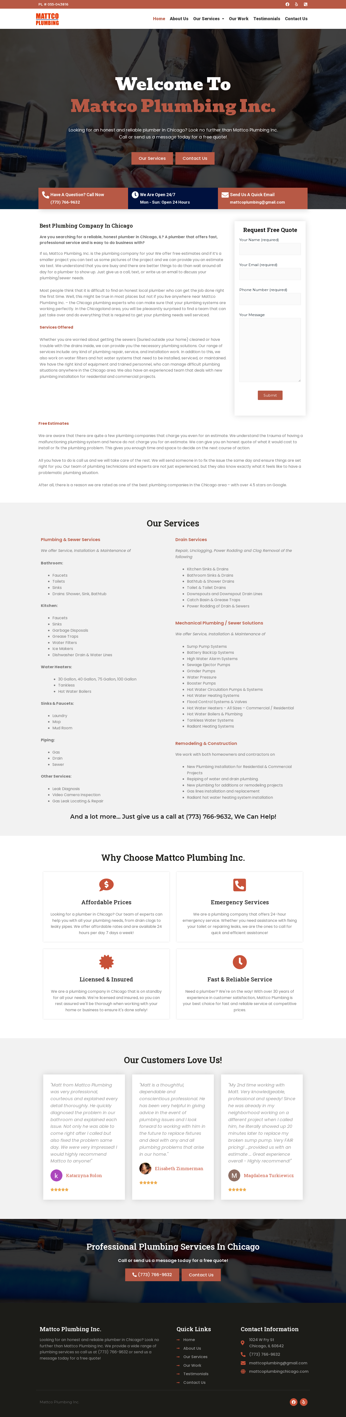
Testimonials (266, 18)
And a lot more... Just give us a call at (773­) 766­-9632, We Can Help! (173, 816)
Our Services (208, 18)
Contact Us (296, 18)
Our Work (238, 18)
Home (159, 18)
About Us (179, 18)
